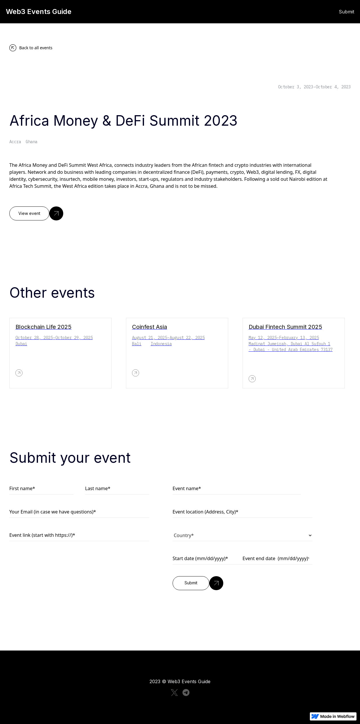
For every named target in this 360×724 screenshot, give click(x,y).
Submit (346, 12)
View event (29, 213)
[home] (96, 11)
